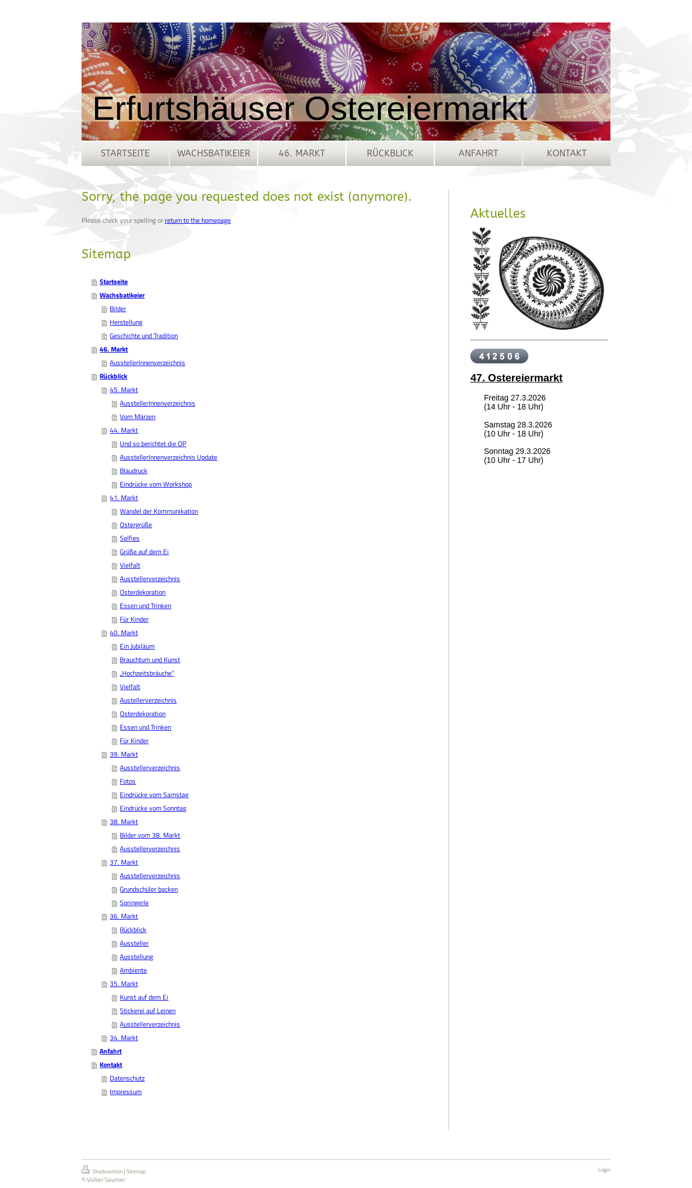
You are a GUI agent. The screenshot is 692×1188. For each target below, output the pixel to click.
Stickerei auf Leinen (148, 1010)
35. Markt (124, 983)
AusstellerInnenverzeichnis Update (168, 457)
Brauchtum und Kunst (150, 659)
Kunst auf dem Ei (144, 997)
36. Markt (124, 916)
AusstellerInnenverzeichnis (147, 362)
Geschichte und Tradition (144, 335)
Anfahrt (111, 1051)
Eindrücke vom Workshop (156, 484)
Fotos (128, 781)
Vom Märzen (137, 416)
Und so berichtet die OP (153, 443)
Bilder (118, 308)
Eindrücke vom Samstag (154, 794)
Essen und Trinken (145, 605)
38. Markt (124, 821)
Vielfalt (130, 565)
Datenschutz (127, 1078)
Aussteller (134, 943)
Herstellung (126, 322)
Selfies (130, 538)
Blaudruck (133, 470)
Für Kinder (134, 619)
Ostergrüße (136, 524)
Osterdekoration (142, 592)
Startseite (114, 281)
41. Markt (124, 497)
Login (604, 1170)
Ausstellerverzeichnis (150, 578)
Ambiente (133, 970)
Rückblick (113, 376)
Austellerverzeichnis (148, 700)
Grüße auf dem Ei (144, 551)
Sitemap (136, 1171)
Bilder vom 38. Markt (150, 835)
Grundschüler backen (149, 889)
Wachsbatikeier (122, 295)
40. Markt (124, 632)
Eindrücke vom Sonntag (153, 808)
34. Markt (124, 1037)
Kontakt (111, 1064)
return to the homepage (198, 220)
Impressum (126, 1091)
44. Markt (124, 430)
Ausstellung (136, 956)
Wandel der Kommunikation (159, 511)
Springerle (134, 902)
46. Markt (114, 349)
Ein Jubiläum (137, 646)
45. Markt (124, 389)
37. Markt (124, 862)
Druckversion (103, 1171)
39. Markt (124, 754)
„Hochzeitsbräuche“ (147, 673)
